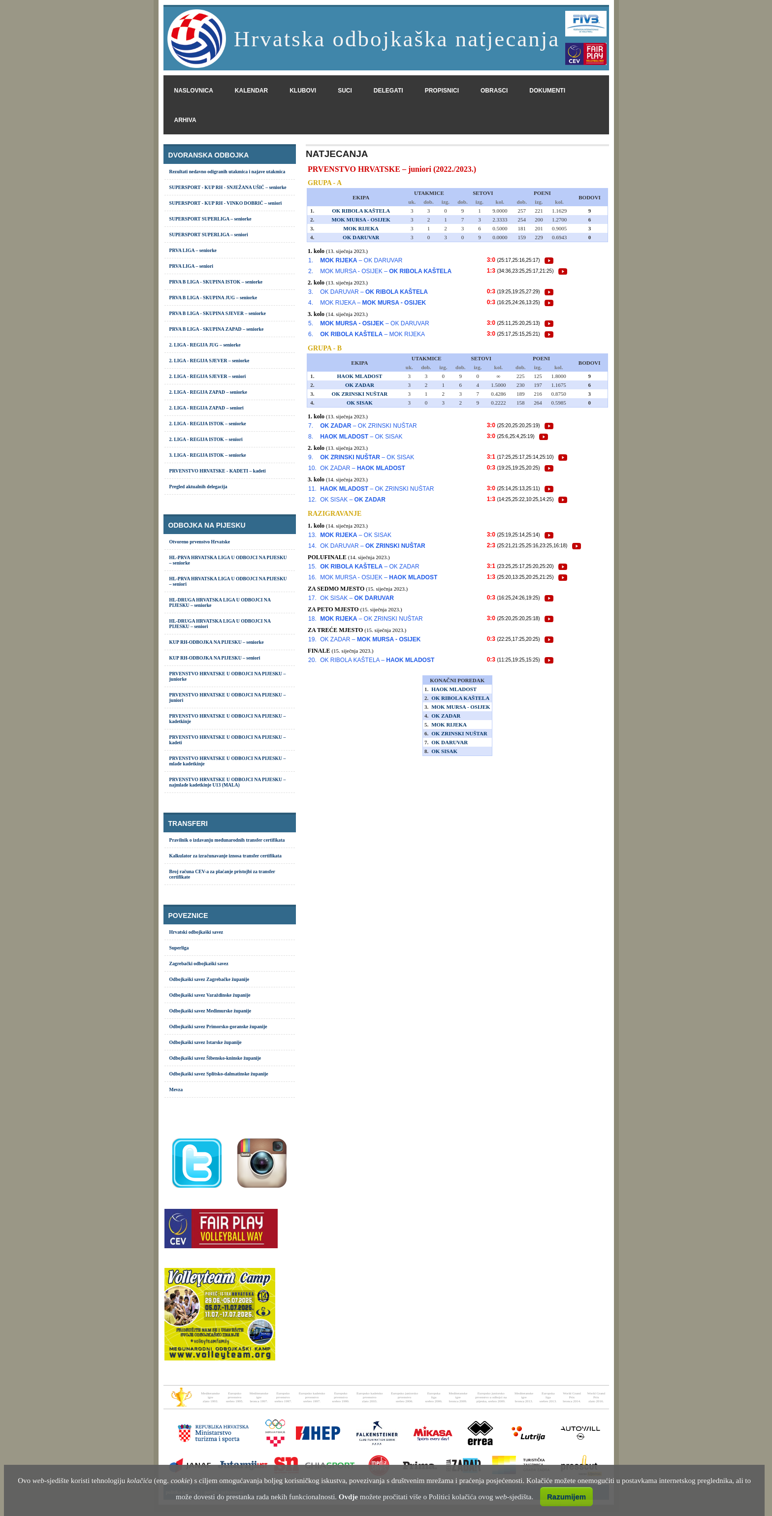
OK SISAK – (353, 499)
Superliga (179, 947)
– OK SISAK (361, 436)
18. (312, 618)
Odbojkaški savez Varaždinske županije (210, 995)
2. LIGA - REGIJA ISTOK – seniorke (207, 423)
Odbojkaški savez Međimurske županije (210, 1010)
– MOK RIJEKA (372, 334)
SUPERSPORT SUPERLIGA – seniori (208, 234)
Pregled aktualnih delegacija (198, 486)
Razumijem (566, 1496)
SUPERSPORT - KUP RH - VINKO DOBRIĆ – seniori (225, 203)
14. (312, 545)
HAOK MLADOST (359, 376)
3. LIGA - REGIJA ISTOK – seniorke (207, 455)
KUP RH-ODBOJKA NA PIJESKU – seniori (214, 658)
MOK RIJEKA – (373, 302)
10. (312, 468)
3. (310, 291)
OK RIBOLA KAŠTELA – (377, 660)
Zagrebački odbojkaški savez (198, 963)
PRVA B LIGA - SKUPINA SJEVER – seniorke (217, 313)
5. (310, 323)
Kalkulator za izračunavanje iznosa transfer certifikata (225, 855)
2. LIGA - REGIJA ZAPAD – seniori (206, 408)
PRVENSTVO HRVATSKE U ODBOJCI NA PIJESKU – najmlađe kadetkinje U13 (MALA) (227, 782)
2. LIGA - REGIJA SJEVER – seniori (207, 376)
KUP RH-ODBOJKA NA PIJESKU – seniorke (216, 642)
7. (310, 425)
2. (310, 271)
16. (312, 577)
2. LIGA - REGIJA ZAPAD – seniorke (208, 392)
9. (310, 457)
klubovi (303, 90)
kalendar (251, 90)
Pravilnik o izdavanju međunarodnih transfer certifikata (227, 840)
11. (312, 488)
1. (310, 260)
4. (310, 302)
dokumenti (547, 90)
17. (312, 598)
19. (312, 639)
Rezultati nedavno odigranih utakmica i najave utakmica (227, 171)
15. (312, 566)
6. (310, 334)
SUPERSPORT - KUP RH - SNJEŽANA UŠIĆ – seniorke (228, 187)
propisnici (442, 90)
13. (312, 535)
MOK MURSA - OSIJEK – (385, 271)
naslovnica (193, 90)
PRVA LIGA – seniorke (193, 250)
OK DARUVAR (361, 237)
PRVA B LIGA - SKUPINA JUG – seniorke (213, 297)
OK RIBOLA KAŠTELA (361, 211)
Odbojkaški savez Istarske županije (205, 1042)
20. (312, 660)
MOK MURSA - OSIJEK (360, 219)
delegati (388, 90)
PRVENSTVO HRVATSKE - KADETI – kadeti (217, 471)
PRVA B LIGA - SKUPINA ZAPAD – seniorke (216, 329)
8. (310, 436)
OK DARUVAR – (374, 291)
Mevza (176, 1089)
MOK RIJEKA (361, 228)
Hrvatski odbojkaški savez (196, 932)
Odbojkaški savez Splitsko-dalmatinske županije (218, 1073)
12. (312, 499)
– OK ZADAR (369, 566)
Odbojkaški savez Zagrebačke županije (209, 979)
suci (345, 90)
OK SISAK (360, 403)
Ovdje (348, 1497)
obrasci (494, 90)
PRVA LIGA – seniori (191, 266)
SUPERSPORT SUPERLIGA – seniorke (210, 218)
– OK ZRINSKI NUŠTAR (368, 425)
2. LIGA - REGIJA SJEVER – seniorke (209, 360)
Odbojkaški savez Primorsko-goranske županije (218, 1026)
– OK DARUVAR (361, 260)
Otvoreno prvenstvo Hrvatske (199, 541)
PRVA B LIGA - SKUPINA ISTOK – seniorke (216, 281)
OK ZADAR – (362, 468)
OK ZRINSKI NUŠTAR (360, 394)
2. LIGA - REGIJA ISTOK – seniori (206, 439)
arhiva (185, 120)
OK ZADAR (359, 385)
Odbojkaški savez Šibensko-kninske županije (215, 1058)
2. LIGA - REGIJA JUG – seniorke (205, 344)
